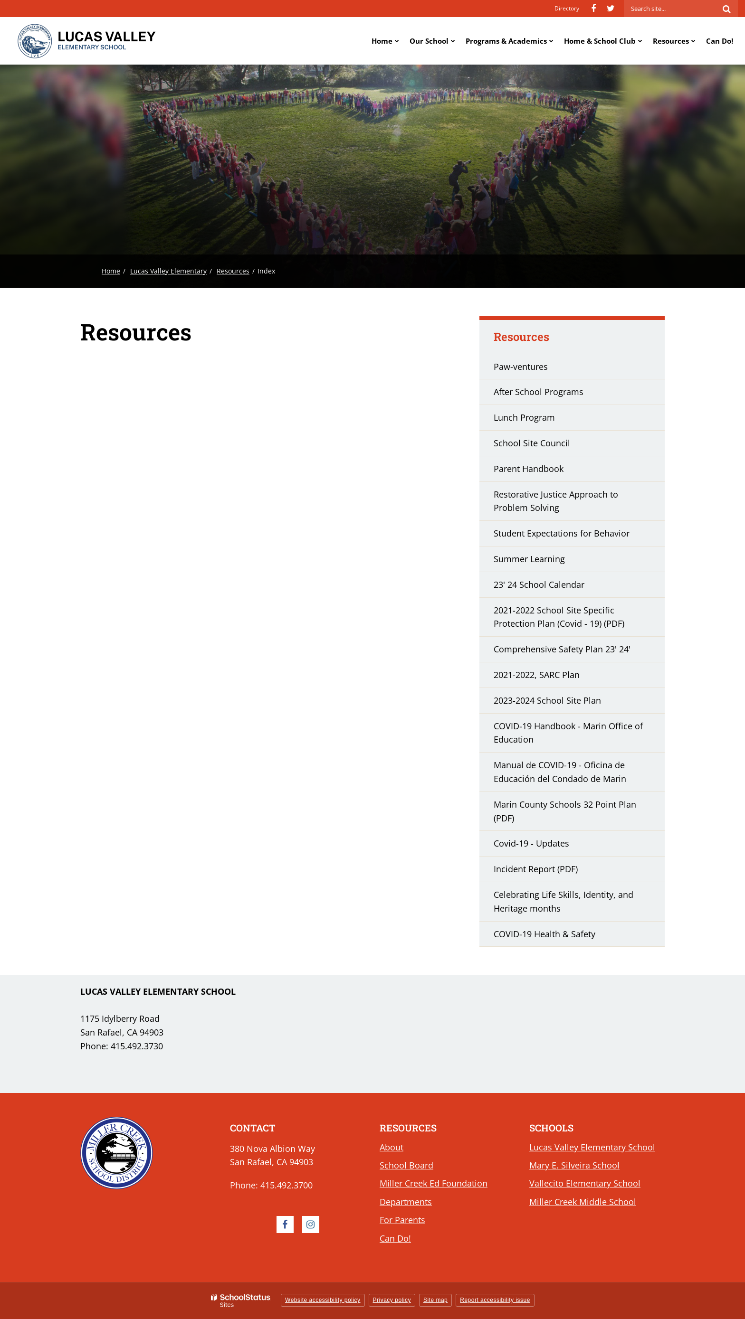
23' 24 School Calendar (556, 587)
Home (111, 270)
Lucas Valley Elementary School (592, 1147)
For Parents (402, 1219)
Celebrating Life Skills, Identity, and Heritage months (563, 905)
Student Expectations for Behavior (562, 533)
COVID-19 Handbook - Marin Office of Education (568, 736)
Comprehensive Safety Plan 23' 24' (579, 652)
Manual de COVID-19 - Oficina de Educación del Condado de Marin (576, 775)
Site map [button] (435, 1300)
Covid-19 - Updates (548, 846)
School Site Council (532, 443)
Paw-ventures (521, 366)
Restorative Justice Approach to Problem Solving (556, 501)
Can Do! (395, 1238)
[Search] (726, 8)
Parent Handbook (529, 468)
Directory (566, 8)
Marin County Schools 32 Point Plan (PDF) (565, 815)
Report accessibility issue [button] (495, 1300)
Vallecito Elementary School (584, 1183)
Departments (406, 1201)
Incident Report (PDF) (552, 872)
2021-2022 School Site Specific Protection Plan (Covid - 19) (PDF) (576, 620)
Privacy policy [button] (392, 1300)
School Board (406, 1165)
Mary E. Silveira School (574, 1165)
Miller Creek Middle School (582, 1201)
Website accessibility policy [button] (323, 1300)
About (391, 1147)
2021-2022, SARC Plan (553, 678)
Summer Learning (546, 562)
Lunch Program (524, 417)
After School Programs (538, 391)
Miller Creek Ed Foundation (433, 1183)
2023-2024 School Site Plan (564, 703)
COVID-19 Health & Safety (544, 934)
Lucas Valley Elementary (168, 270)
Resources (233, 270)
